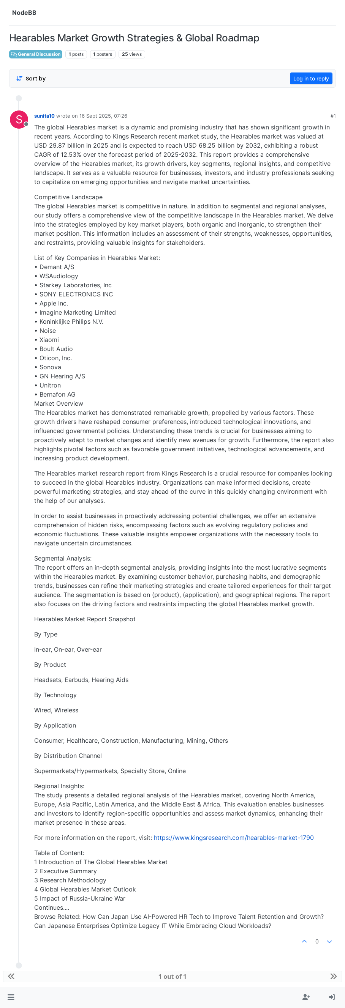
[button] (11, 997)
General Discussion (35, 54)
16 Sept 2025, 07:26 (103, 116)
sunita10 (44, 116)
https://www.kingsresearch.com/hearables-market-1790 (234, 837)
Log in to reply (311, 78)
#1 (333, 116)
